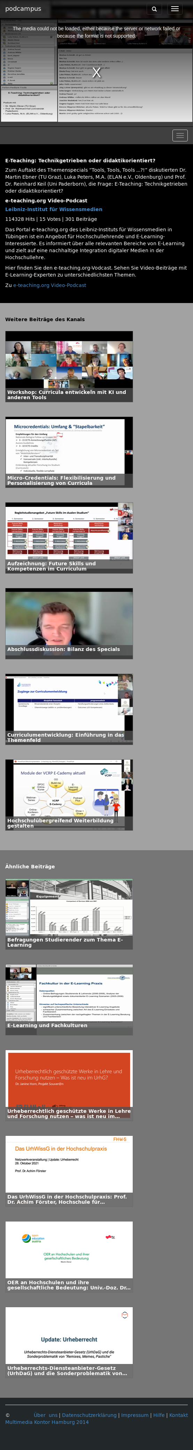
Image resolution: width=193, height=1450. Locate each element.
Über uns (45, 1415)
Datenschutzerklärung (89, 1415)
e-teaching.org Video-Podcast (49, 285)
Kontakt (178, 1415)
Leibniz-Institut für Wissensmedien (53, 209)
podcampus (23, 9)
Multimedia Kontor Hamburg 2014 (47, 1422)
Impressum (135, 1415)
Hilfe (159, 1415)
